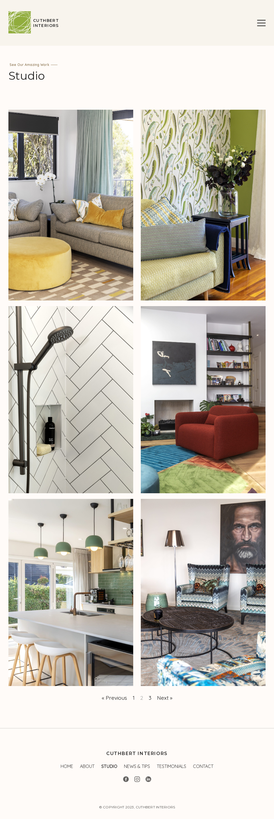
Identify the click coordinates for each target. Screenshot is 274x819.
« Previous (114, 697)
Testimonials (171, 766)
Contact (203, 766)
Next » (164, 697)
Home (67, 766)
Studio (109, 766)
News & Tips (137, 766)
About (87, 766)
